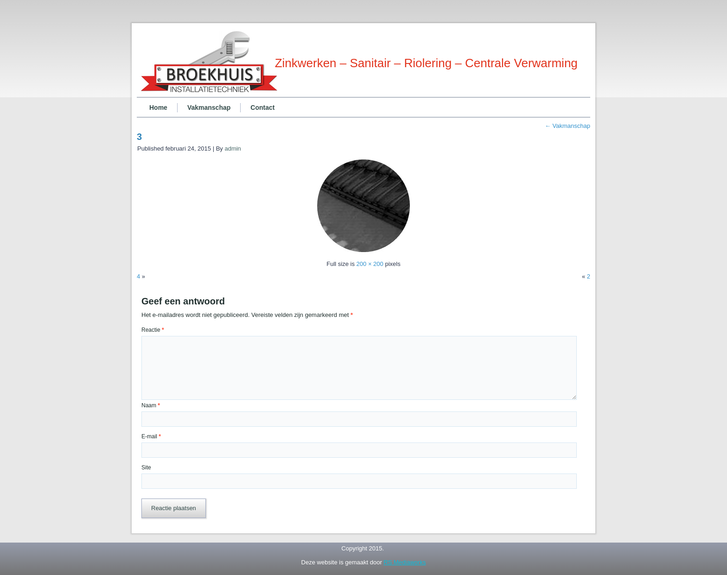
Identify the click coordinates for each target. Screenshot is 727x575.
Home (158, 107)
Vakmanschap (208, 107)
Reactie (152, 330)
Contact (262, 107)
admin (232, 148)
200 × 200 (370, 263)
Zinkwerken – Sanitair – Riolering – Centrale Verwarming (426, 63)
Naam (150, 405)
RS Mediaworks (404, 562)
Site (146, 467)
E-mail (151, 436)
